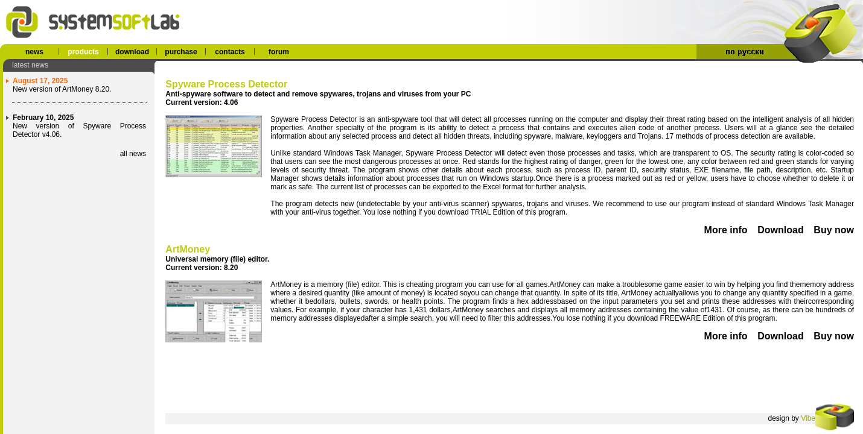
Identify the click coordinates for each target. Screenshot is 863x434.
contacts (229, 52)
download (132, 52)
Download (780, 230)
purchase (181, 52)
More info (726, 230)
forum (279, 52)
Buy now (834, 230)
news (34, 52)
